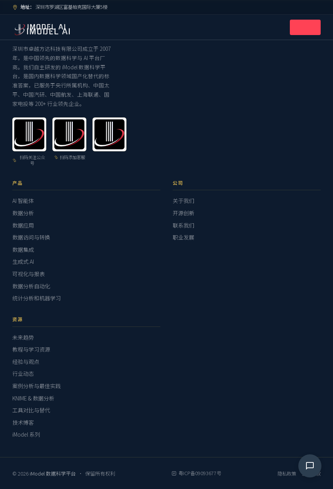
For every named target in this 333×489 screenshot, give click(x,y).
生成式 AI (23, 261)
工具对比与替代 (31, 410)
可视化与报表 (28, 274)
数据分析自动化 (31, 286)
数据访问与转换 (31, 237)
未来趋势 (23, 337)
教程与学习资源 (31, 349)
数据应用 (23, 225)
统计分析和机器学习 (36, 298)
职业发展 (183, 237)
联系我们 (183, 225)
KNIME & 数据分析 (33, 398)
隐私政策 (287, 473)
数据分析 (23, 213)
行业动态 (23, 373)
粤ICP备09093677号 (196, 473)
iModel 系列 (26, 434)
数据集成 (23, 249)
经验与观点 (25, 361)
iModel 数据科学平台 (53, 473)
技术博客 (23, 422)
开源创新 (183, 213)
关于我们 (183, 200)
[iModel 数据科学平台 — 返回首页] (38, 27)
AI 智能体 (23, 200)
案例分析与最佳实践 (36, 386)
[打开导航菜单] (305, 27)
